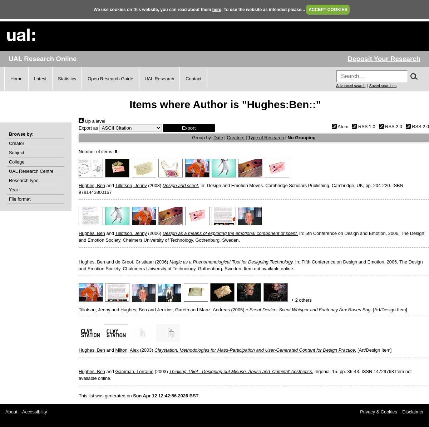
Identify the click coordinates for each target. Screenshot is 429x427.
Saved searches (382, 86)
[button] (189, 128)
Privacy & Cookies (378, 412)
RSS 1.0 (362, 126)
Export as (88, 128)
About (11, 412)
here (216, 9)
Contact (193, 78)
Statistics (67, 78)
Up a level (92, 121)
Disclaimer (413, 412)
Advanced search (350, 86)
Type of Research (266, 137)
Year (13, 189)
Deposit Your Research (383, 58)
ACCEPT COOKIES (328, 9)
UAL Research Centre (31, 171)
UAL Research (159, 78)
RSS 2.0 (389, 126)
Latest (40, 78)
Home (16, 78)
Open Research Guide (110, 78)
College (16, 162)
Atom (338, 126)
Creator (16, 143)
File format (19, 199)
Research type (24, 180)
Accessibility (34, 412)
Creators (236, 137)
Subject (16, 152)
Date (218, 137)
